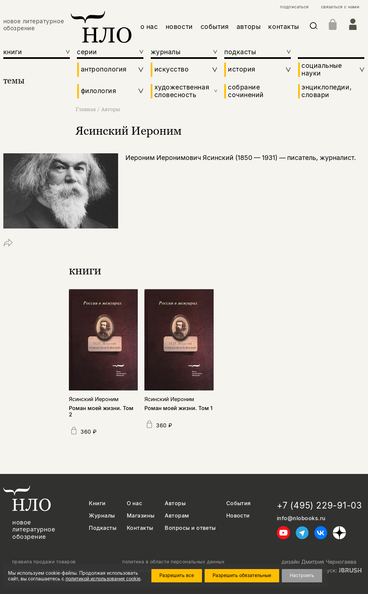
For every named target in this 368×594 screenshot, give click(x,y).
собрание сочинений (246, 91)
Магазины (141, 516)
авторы (249, 27)
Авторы (110, 109)
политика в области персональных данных (173, 561)
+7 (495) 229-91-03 (319, 505)
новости (179, 27)
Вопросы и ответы (190, 528)
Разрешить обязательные (242, 575)
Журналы (102, 516)
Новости (238, 516)
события (215, 27)
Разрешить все (176, 575)
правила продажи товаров (44, 561)
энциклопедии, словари (326, 91)
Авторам (177, 516)
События (238, 503)
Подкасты (102, 528)
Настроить (302, 575)
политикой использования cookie (103, 578)
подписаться (294, 6)
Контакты (140, 528)
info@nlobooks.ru (301, 518)
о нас (149, 27)
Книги (97, 503)
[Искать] (314, 27)
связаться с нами (340, 6)
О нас (134, 503)
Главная (86, 109)
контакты (283, 27)
